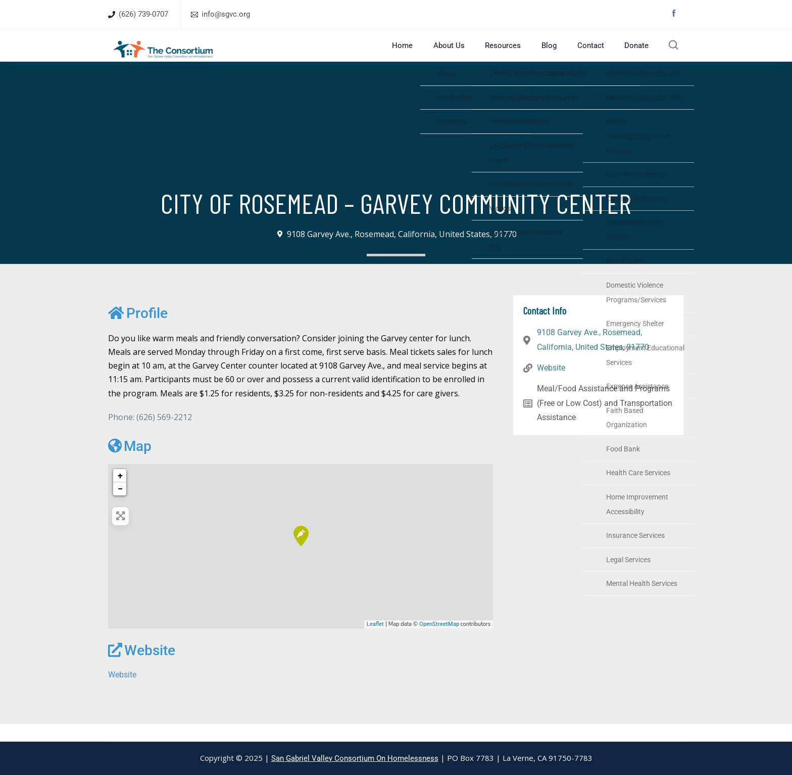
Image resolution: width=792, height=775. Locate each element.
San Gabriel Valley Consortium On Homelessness (354, 758)
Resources (513, 54)
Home (423, 54)
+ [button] (120, 493)
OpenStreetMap (439, 641)
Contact (590, 54)
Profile (138, 331)
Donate (631, 54)
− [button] (120, 506)
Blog (554, 54)
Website (141, 668)
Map (130, 463)
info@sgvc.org (226, 14)
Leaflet (375, 641)
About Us (465, 54)
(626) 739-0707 (143, 14)
